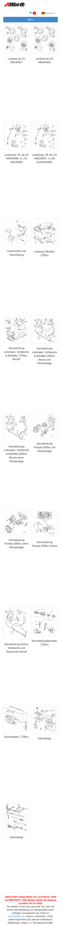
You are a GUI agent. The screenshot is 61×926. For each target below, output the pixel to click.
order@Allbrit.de (16, 916)
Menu (30, 19)
